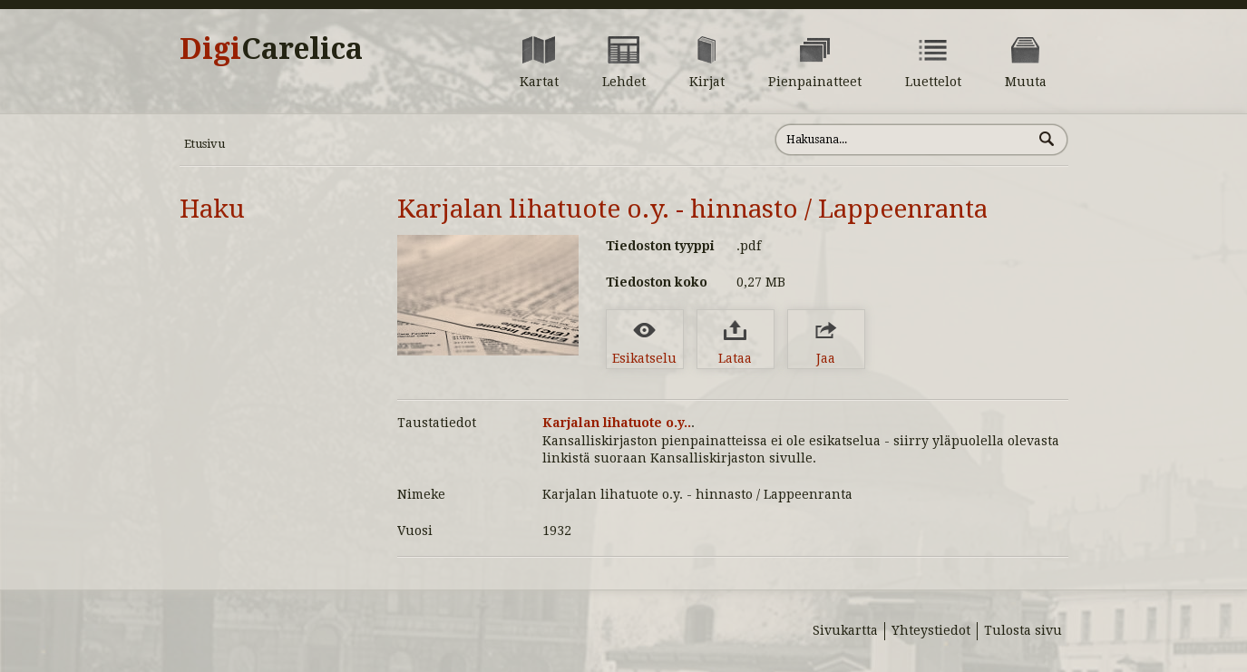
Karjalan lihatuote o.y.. (616, 422)
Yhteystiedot (930, 630)
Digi (271, 49)
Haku (212, 209)
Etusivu (204, 144)
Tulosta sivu (1023, 630)
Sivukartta (845, 630)
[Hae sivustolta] (904, 139)
